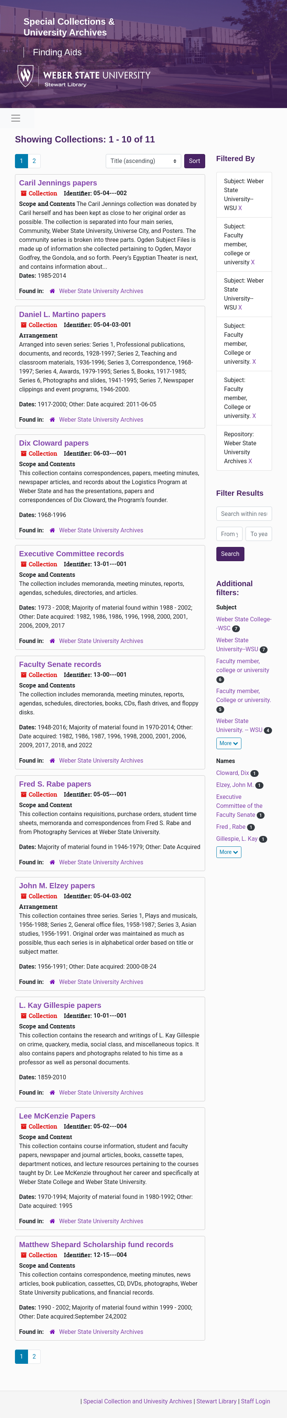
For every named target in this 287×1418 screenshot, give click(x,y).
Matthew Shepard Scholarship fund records (96, 1244)
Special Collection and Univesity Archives (137, 1401)
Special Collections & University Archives (69, 26)
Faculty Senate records (60, 664)
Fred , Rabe (231, 826)
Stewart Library (217, 1401)
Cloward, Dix (233, 772)
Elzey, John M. (236, 784)
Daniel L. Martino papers (62, 314)
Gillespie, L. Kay (237, 838)
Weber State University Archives (101, 291)
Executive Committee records (71, 554)
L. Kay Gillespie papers (60, 1005)
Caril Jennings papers (58, 183)
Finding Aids (57, 52)
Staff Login (255, 1401)
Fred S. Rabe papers (55, 784)
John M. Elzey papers (57, 886)
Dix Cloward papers (54, 443)
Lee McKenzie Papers (57, 1116)
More (229, 743)
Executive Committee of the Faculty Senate (239, 805)
